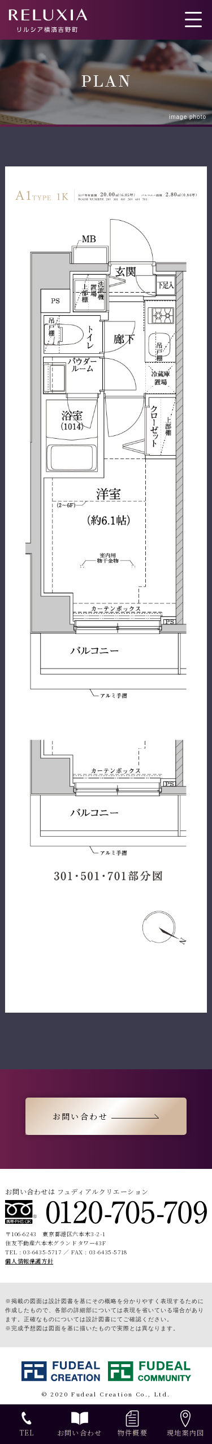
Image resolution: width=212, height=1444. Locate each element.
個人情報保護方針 (29, 1261)
